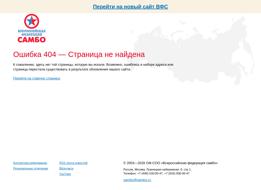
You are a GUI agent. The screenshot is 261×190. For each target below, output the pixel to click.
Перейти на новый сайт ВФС (130, 6)
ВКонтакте (66, 168)
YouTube (65, 173)
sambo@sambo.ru (137, 180)
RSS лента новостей (73, 162)
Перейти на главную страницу (36, 78)
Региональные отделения (30, 168)
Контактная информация (30, 162)
